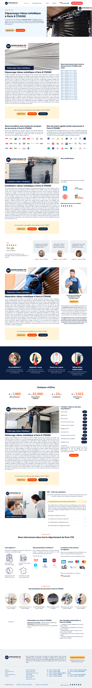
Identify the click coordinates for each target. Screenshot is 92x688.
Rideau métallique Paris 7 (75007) (69, 79)
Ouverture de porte (30, 671)
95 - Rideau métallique (76, 676)
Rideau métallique (30, 676)
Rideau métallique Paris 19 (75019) (69, 97)
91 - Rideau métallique (54, 676)
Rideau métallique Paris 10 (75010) (69, 84)
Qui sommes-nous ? (37, 3)
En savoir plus (43, 113)
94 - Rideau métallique (77, 674)
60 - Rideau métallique (53, 670)
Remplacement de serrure (32, 673)
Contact (54, 3)
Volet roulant (29, 677)
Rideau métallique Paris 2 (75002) (69, 72)
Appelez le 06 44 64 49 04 (77, 657)
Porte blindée (29, 674)
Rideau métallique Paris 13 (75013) (69, 88)
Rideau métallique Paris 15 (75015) (69, 91)
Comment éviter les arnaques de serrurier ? (59, 525)
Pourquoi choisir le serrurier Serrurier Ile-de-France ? (62, 501)
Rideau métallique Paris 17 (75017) (69, 94)
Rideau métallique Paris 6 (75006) (69, 78)
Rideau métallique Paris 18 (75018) (69, 96)
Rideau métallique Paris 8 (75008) (69, 81)
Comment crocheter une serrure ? (57, 515)
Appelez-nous (9, 30)
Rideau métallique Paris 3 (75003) (69, 73)
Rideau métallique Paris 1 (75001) (69, 70)
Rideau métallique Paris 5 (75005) (69, 76)
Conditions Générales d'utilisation (24, 684)
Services (26, 3)
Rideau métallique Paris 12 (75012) (69, 87)
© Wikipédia (11, 621)
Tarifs (47, 3)
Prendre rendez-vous (10, 674)
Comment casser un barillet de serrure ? (58, 522)
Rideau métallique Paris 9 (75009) (69, 82)
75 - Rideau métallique (53, 671)
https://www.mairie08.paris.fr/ (42, 624)
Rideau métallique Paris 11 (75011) (69, 85)
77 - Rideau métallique (56, 673)
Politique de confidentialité (41, 684)
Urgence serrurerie (30, 679)
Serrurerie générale (30, 670)
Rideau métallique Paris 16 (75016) (69, 93)
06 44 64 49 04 (77, 3)
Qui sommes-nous (9, 671)
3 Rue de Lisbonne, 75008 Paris (48, 622)
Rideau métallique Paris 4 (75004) (69, 75)
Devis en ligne (20, 30)
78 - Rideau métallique (54, 674)
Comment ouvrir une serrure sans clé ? (58, 519)
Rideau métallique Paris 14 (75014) (69, 90)
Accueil (6, 670)
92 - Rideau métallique (77, 670)
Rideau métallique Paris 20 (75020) (69, 99)
